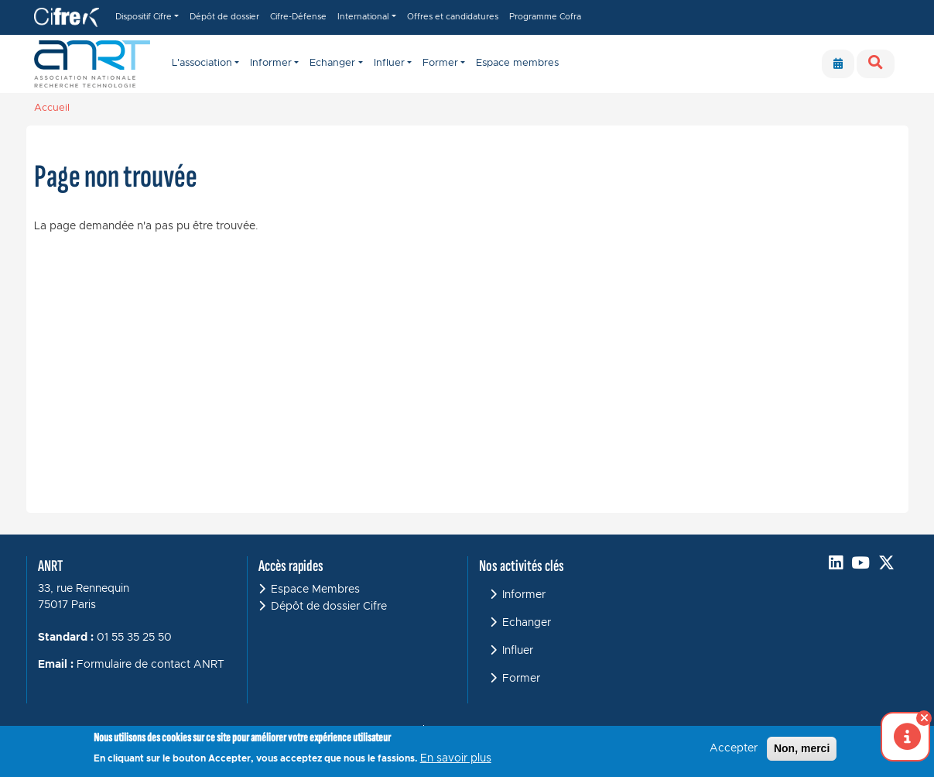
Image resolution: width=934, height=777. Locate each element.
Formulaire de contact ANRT (150, 664)
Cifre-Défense (298, 16)
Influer (517, 650)
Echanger (526, 622)
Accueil (52, 108)
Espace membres (517, 63)
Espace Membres (315, 589)
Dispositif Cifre (143, 16)
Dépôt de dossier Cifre (329, 606)
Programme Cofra (545, 16)
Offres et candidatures (452, 16)
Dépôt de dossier (224, 16)
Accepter (734, 749)
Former (521, 678)
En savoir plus (455, 759)
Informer (524, 595)
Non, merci (802, 749)
